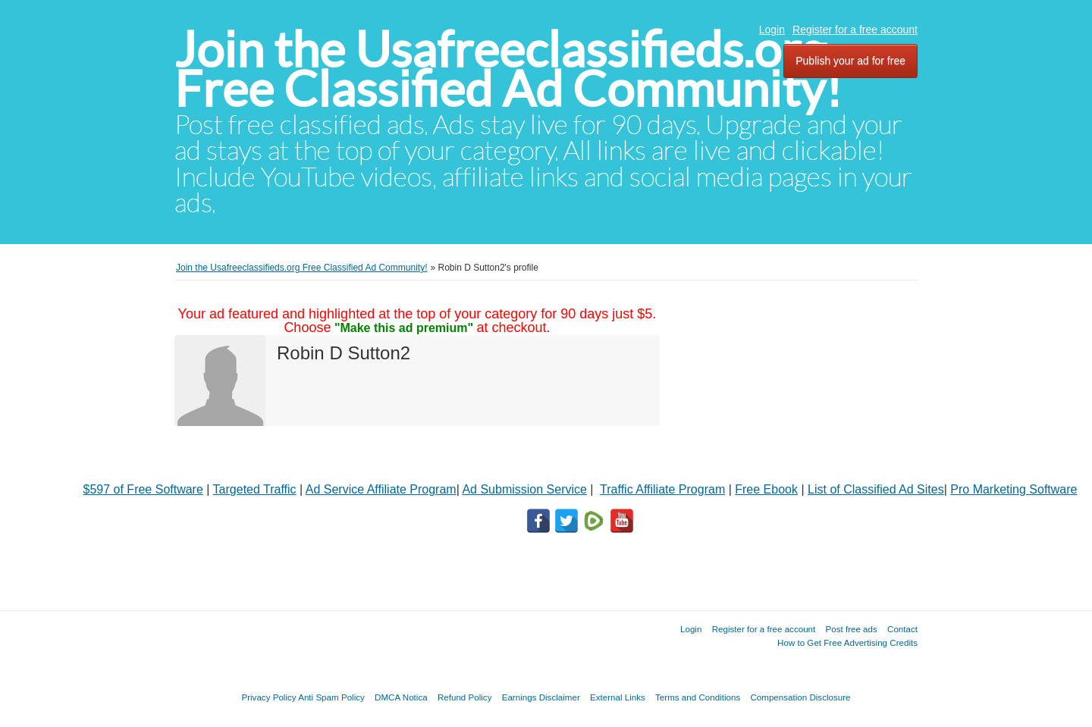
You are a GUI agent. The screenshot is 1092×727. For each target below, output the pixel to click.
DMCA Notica (401, 697)
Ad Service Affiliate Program (381, 489)
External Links (617, 697)
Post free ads (851, 629)
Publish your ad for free (850, 61)
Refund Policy (465, 697)
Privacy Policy (268, 697)
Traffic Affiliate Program (662, 489)
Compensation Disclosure (800, 697)
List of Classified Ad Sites (876, 489)
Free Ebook (766, 489)
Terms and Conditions (697, 697)
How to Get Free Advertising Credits (847, 642)
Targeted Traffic (255, 489)
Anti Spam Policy (331, 697)
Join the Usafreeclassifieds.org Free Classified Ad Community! (508, 69)
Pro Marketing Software (1013, 489)
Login (772, 30)
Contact (902, 629)
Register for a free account (855, 30)
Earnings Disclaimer (541, 697)
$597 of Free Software (143, 489)
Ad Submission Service (524, 489)
